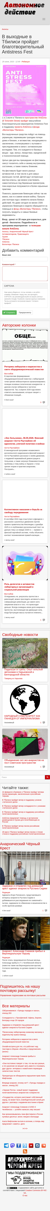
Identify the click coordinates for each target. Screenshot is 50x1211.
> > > (25, 1128)
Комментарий (9, 264)
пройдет (24, 121)
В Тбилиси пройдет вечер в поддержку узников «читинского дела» (21, 801)
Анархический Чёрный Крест (21, 232)
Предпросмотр (25, 312)
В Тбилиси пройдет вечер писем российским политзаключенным (20, 827)
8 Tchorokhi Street (11, 121)
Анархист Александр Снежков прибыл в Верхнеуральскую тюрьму (23, 952)
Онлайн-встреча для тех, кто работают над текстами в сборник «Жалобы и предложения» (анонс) (21, 1049)
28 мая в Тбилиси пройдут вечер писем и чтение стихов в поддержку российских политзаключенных (23, 833)
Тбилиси (5, 239)
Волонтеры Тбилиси (10, 244)
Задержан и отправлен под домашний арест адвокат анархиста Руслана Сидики (24, 887)
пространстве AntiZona (36, 118)
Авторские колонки (19, 325)
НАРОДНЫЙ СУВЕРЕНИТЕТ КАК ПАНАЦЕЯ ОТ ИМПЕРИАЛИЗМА (22, 717)
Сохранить (9, 312)
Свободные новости (20, 634)
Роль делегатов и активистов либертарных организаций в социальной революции (19, 587)
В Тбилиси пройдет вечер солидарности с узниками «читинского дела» (23, 807)
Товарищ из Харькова (13, 678)
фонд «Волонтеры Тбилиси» (27, 209)
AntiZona (5, 242)
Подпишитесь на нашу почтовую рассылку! (20, 988)
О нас (25, 1195)
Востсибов (8, 374)
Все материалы (16, 1006)
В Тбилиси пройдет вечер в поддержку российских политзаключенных (23, 813)
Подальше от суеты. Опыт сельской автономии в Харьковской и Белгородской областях (23, 672)
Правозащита (23, 234)
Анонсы (5, 29)
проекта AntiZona (23, 127)
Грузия (5, 237)
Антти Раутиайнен (11, 448)
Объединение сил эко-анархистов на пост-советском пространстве (24, 761)
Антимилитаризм (9, 234)
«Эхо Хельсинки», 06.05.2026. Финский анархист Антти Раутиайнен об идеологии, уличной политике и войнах (24, 441)
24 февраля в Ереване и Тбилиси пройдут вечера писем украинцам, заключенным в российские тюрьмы (23, 794)
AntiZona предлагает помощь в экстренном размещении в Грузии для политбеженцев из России (20, 820)
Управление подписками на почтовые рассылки (22, 995)
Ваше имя (6, 255)
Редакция (26, 62)
